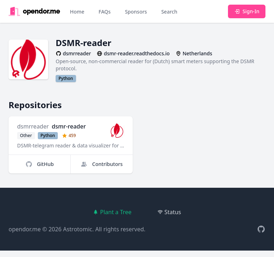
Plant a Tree (112, 212)
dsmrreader (33, 126)
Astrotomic (77, 229)
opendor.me (25, 229)
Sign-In (246, 11)
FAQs (104, 11)
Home (77, 11)
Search (169, 11)
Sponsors (136, 11)
